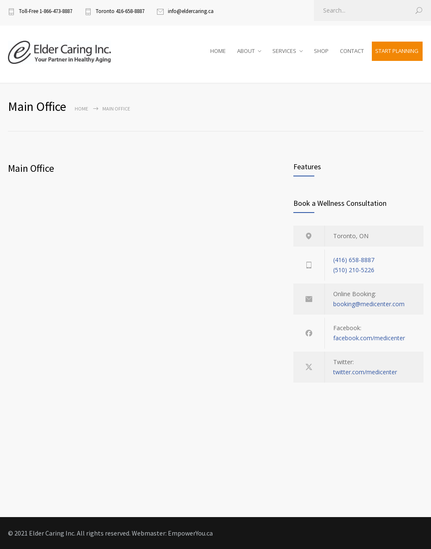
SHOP (321, 51)
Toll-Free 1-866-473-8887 (45, 11)
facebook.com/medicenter (369, 338)
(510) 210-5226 (353, 270)
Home (81, 108)
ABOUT (246, 51)
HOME (218, 51)
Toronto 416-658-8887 (120, 11)
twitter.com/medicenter (365, 372)
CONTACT (352, 51)
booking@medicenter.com (369, 304)
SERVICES (284, 51)
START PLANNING (396, 51)
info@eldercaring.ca (191, 11)
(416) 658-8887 (353, 260)
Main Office (31, 168)
